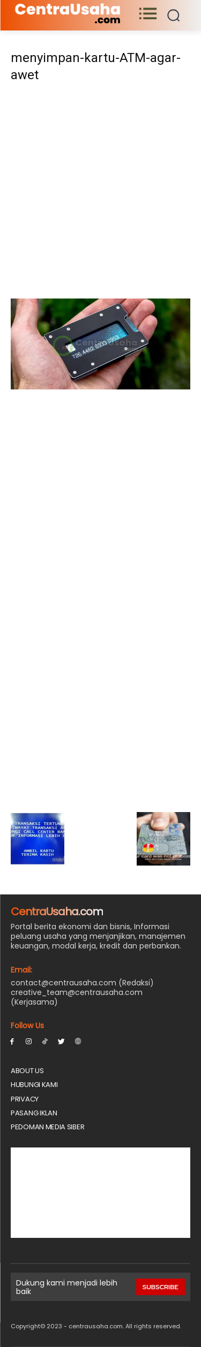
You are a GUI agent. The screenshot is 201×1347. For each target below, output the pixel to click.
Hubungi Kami (34, 1085)
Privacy (25, 1099)
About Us (27, 1071)
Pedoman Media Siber (47, 1127)
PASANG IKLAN (34, 1113)
